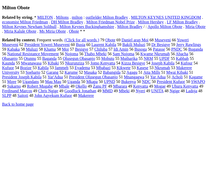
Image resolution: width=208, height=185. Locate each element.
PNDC (176, 49)
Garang (52, 72)
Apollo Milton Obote (165, 26)
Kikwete (123, 68)
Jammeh (61, 68)
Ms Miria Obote (52, 31)
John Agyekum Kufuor (53, 95)
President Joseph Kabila (22, 77)
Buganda (195, 49)
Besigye (81, 49)
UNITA (157, 91)
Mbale (64, 86)
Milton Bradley (129, 26)
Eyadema (82, 68)
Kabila (43, 68)
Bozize (25, 68)
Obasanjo (9, 58)
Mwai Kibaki (177, 72)
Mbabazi (103, 68)
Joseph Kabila (162, 63)
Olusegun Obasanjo (79, 58)
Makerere (86, 95)
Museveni (163, 40)
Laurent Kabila (103, 44)
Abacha (182, 54)
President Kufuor (171, 81)
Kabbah (182, 58)
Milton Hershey (151, 22)
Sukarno (14, 86)
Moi (65, 49)
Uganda (73, 81)
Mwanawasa (31, 63)
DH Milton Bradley (67, 22)
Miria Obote (195, 26)
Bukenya (128, 81)
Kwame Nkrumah (155, 54)
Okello (81, 86)
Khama (50, 49)
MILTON (45, 17)
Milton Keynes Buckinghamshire (87, 26)
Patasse (159, 49)
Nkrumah (162, 68)
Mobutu (107, 58)
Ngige (174, 91)
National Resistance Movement (33, 54)
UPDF (164, 58)
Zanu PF (100, 86)
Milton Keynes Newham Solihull (29, 26)
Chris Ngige (48, 91)
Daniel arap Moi (134, 40)
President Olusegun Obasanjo (93, 77)
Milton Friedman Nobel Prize (110, 22)
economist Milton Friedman (25, 22)
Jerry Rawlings (188, 44)
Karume (71, 72)
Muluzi (32, 49)
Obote (74, 31)
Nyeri (140, 91)
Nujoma (71, 54)
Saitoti (22, 95)
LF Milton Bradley (182, 22)
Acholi (177, 77)
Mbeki (124, 91)
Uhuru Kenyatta (185, 86)
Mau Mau (53, 81)
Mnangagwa (134, 77)
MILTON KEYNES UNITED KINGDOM (166, 17)
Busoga (141, 49)
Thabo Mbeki (95, 54)
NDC (146, 81)
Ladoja (191, 91)
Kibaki (53, 63)
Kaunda (8, 63)
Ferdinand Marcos (17, 91)
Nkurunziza (74, 63)
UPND (109, 81)
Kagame (196, 77)
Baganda (49, 58)
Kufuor (8, 68)
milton (77, 17)
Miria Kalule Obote (20, 31)
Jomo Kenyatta (102, 63)
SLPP (6, 95)
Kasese (142, 68)
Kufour (186, 63)
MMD (107, 91)
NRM (148, 58)
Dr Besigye (161, 44)
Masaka (90, 72)
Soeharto (33, 72)
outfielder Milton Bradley (107, 17)
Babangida (111, 72)
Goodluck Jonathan (80, 91)
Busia (80, 44)
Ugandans (31, 81)
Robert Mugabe (40, 86)
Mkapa (92, 81)
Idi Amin (121, 49)
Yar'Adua (55, 77)
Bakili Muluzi (133, 44)
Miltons (62, 17)
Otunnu (30, 58)
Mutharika (129, 58)
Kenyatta (140, 86)
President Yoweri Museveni (47, 44)
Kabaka (13, 49)
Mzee (11, 81)
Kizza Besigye (133, 63)
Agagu (131, 72)
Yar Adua (158, 77)
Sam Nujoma (123, 54)
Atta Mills (151, 72)
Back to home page (18, 104)
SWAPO (198, 81)
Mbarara (120, 86)
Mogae (159, 86)
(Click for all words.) (81, 40)
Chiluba (101, 49)
